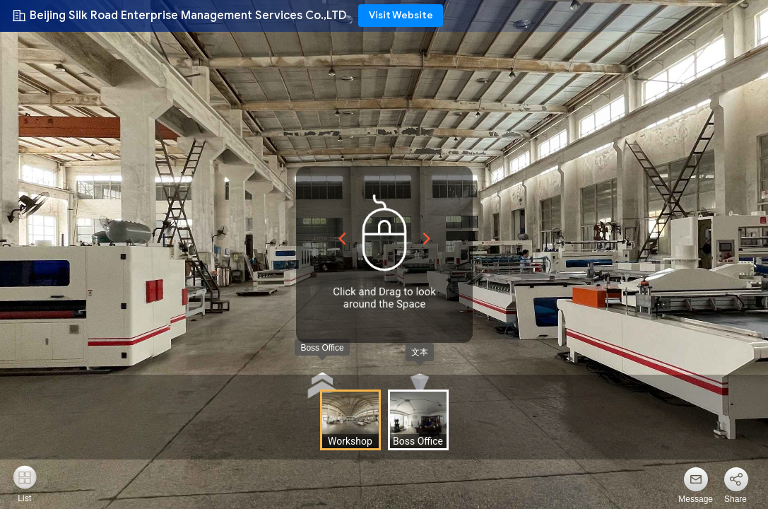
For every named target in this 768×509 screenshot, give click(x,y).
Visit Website (401, 15)
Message (695, 499)
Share (735, 499)
